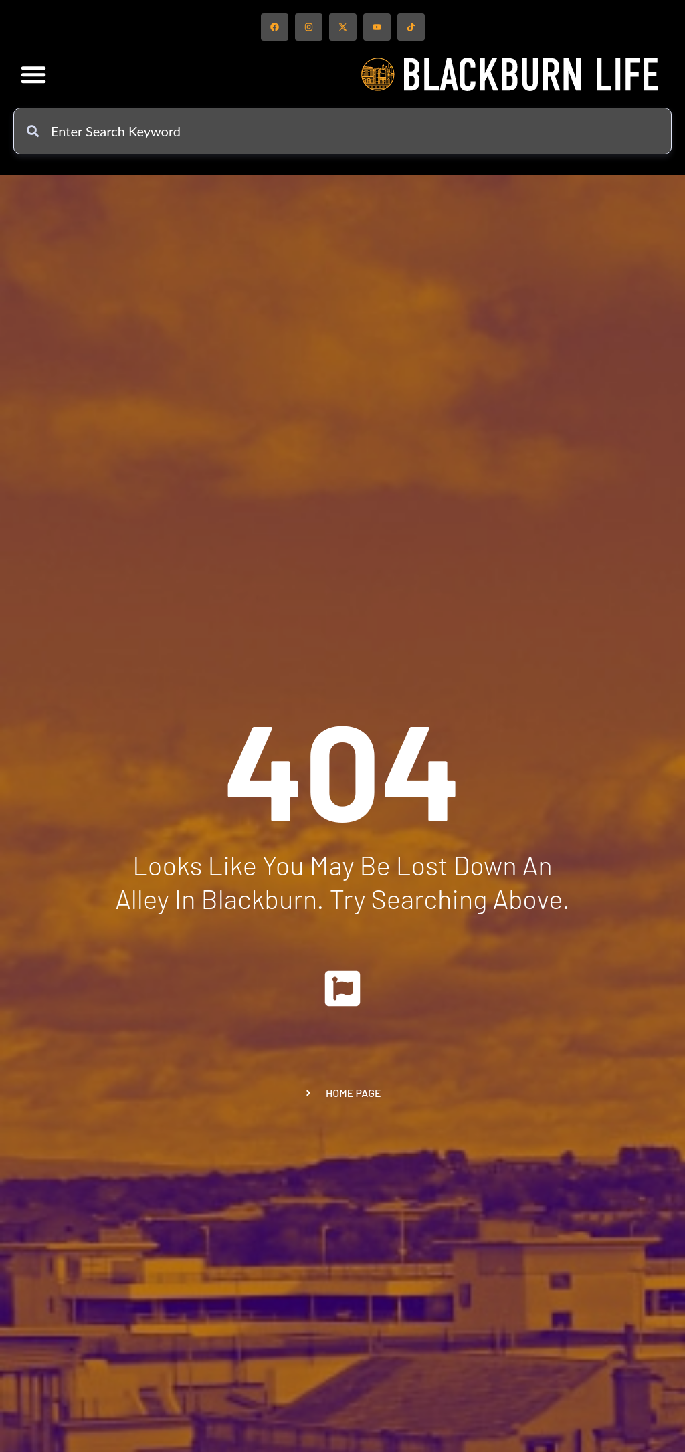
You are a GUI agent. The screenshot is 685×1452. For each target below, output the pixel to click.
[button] (33, 74)
